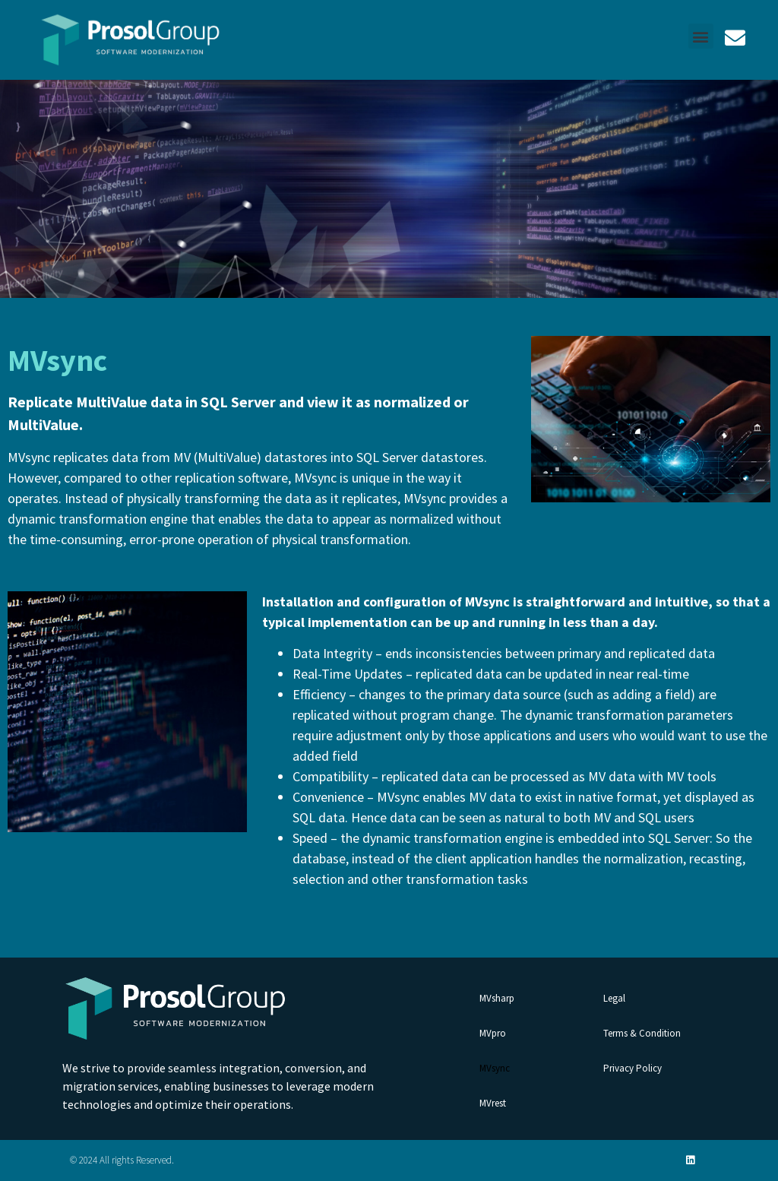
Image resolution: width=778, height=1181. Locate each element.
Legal (614, 998)
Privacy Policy (632, 1068)
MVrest (492, 1103)
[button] (700, 36)
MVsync (494, 1068)
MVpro (492, 1033)
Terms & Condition (642, 1033)
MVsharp (496, 998)
